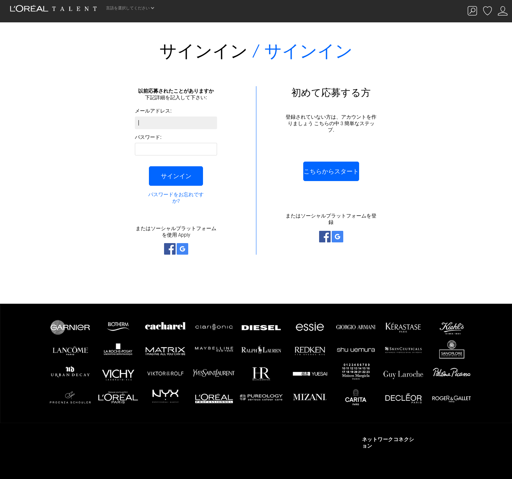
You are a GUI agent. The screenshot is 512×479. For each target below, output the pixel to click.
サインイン (176, 176)
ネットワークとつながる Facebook (170, 249)
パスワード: (148, 137)
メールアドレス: (153, 111)
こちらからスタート (331, 171)
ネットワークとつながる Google (182, 249)
